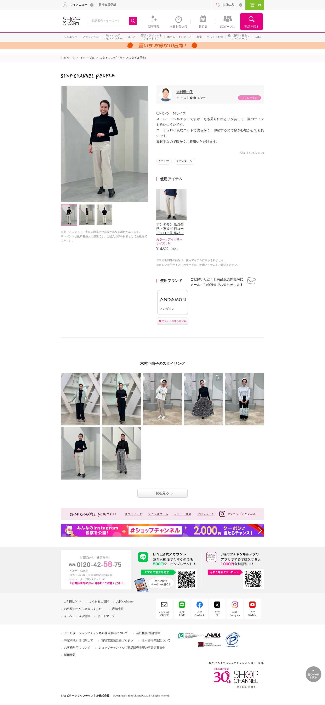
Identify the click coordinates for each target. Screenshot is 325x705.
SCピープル (87, 58)
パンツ (164, 161)
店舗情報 (118, 608)
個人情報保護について (156, 640)
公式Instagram (235, 614)
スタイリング (133, 514)
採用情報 (70, 654)
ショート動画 (182, 514)
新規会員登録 (107, 4)
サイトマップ (106, 616)
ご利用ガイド (72, 601)
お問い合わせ (125, 601)
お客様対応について (77, 647)
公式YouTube (252, 614)
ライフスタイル (158, 514)
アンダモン (185, 161)
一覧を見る (160, 493)
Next (144, 143)
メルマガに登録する (164, 614)
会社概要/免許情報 (148, 633)
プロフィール (206, 514)
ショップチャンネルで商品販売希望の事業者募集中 (131, 647)
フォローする (249, 97)
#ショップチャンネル (237, 514)
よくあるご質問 (99, 601)
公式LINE (182, 614)
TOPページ (68, 58)
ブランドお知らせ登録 (173, 321)
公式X (217, 614)
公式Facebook (199, 614)
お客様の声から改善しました (83, 608)
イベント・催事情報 (77, 616)
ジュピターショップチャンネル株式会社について (96, 633)
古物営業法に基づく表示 (117, 640)
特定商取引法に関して (78, 640)
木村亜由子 (184, 92)
